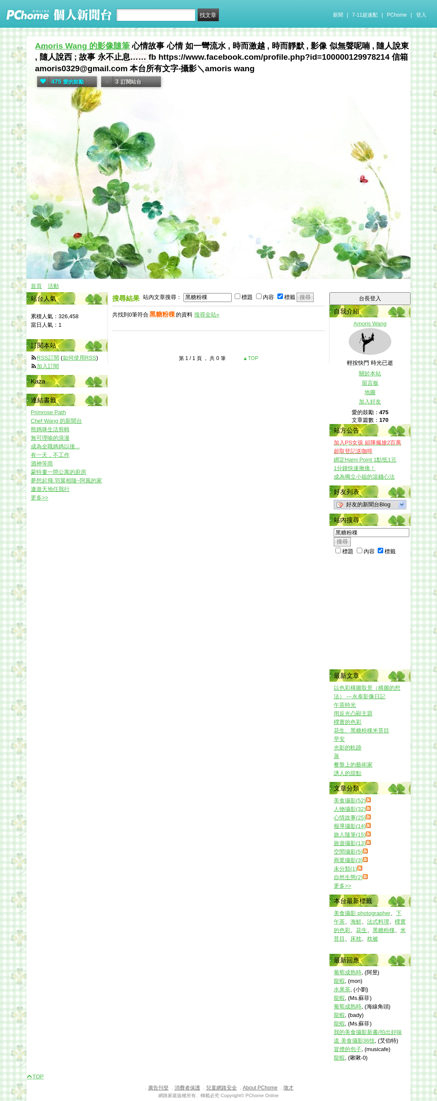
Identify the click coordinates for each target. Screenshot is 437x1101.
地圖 (370, 392)
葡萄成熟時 (347, 972)
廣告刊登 (158, 1088)
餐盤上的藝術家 (353, 764)
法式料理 (378, 921)
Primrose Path (48, 412)
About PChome (260, 1088)
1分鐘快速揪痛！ (355, 468)
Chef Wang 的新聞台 (56, 421)
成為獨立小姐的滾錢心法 (364, 477)
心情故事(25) (350, 817)
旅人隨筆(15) (350, 834)
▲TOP (250, 358)
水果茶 (342, 989)
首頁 (36, 286)
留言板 (370, 383)
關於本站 (370, 373)
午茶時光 (345, 705)
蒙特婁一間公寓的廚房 (58, 472)
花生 (361, 930)
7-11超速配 (365, 15)
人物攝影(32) (350, 809)
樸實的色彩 (347, 722)
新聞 (338, 15)
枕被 (372, 938)
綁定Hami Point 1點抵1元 (365, 459)
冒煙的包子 (347, 1049)
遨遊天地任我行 (50, 489)
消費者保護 (187, 1088)
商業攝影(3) (348, 860)
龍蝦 (339, 981)
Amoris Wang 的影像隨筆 (82, 45)
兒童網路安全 (221, 1088)
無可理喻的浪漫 (50, 438)
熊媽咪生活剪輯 (50, 429)
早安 (339, 739)
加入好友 (370, 401)
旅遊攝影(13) (350, 843)
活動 (53, 286)
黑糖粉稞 (384, 930)
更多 (342, 886)
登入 (421, 15)
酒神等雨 (42, 463)
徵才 (288, 1088)
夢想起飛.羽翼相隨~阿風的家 (66, 480)
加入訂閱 (48, 366)
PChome (397, 15)
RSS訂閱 (48, 357)
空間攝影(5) (348, 851)
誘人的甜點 (347, 773)
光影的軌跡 (347, 747)
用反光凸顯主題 (353, 713)
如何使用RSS (79, 357)
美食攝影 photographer (362, 913)
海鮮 (355, 921)
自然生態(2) (348, 877)
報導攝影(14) (350, 826)
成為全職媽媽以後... (55, 446)
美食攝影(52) (350, 800)
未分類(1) (345, 869)
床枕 (355, 938)
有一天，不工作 (50, 455)
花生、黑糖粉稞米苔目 (361, 730)
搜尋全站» (206, 314)
